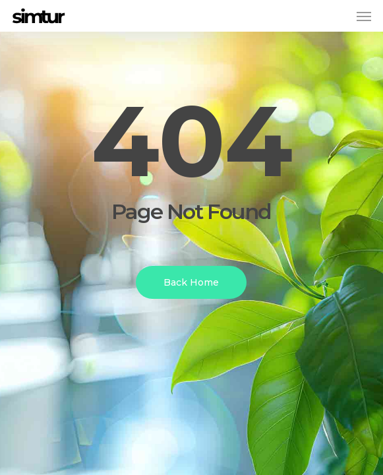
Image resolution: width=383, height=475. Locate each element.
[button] (364, 15)
